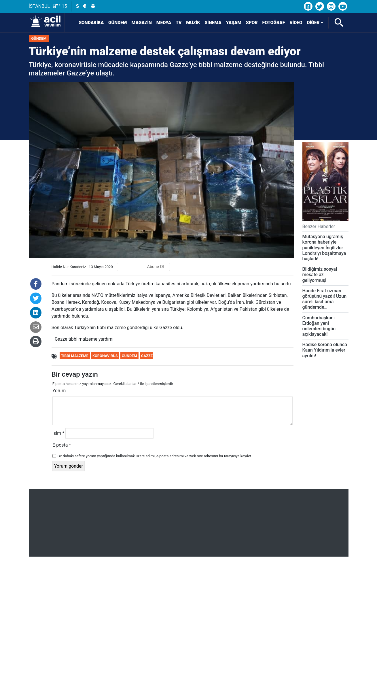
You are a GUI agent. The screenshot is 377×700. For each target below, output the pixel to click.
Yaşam (233, 22)
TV (178, 22)
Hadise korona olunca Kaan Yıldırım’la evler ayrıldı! (324, 350)
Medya (163, 22)
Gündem (117, 22)
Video (295, 22)
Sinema (212, 22)
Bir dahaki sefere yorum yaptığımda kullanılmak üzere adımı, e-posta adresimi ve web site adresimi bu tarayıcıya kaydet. (155, 456)
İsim (58, 433)
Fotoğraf (273, 22)
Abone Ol (155, 266)
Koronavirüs (105, 356)
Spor (252, 22)
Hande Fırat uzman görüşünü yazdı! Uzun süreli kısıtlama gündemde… (324, 299)
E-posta (61, 445)
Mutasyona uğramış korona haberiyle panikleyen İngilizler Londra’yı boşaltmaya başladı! (324, 247)
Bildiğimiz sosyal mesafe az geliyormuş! (319, 274)
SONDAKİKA (88, 23)
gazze (147, 356)
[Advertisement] (188, 522)
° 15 (60, 6)
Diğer (313, 22)
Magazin (141, 22)
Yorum (59, 390)
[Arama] (339, 22)
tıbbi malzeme (74, 356)
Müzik (193, 22)
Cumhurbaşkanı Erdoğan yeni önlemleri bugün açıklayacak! (319, 326)
